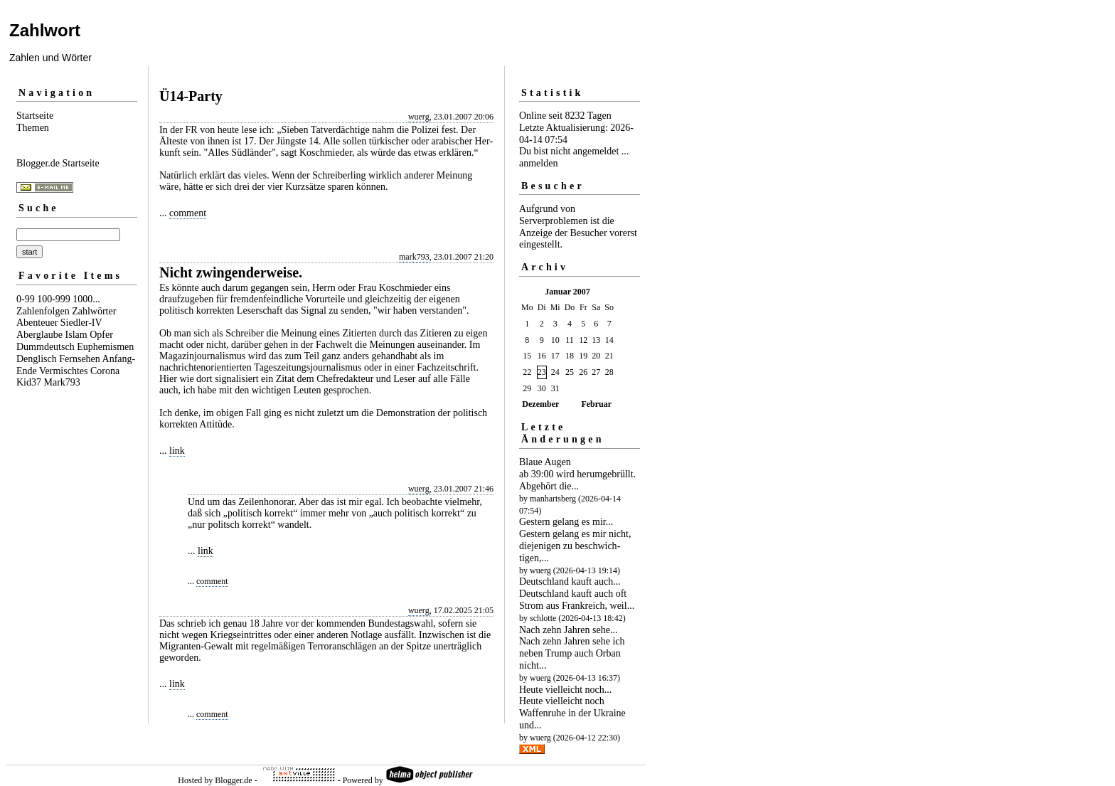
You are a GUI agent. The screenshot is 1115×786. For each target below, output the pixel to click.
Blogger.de (233, 780)
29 (527, 388)
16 (542, 356)
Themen (32, 127)
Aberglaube (39, 334)
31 (555, 388)
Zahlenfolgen (43, 311)
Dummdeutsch (45, 346)
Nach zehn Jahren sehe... (568, 630)
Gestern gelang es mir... (566, 521)
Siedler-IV (81, 322)
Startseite (34, 115)
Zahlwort (44, 30)
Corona (104, 371)
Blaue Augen (545, 462)
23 (542, 372)
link (177, 450)
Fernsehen (79, 359)
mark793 (414, 257)
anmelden (538, 163)
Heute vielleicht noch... (565, 689)
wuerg (419, 117)
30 (542, 388)
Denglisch (36, 359)
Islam (76, 334)
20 (596, 356)
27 (596, 372)
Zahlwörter (94, 311)
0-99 (25, 299)
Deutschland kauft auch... (570, 581)
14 (609, 340)
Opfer (101, 334)
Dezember (540, 404)
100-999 (53, 299)
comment (187, 213)
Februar (596, 404)
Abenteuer (37, 322)
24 (555, 372)
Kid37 (28, 382)
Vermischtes (63, 371)
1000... (86, 299)
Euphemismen (105, 346)
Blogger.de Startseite (58, 163)
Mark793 (62, 382)
